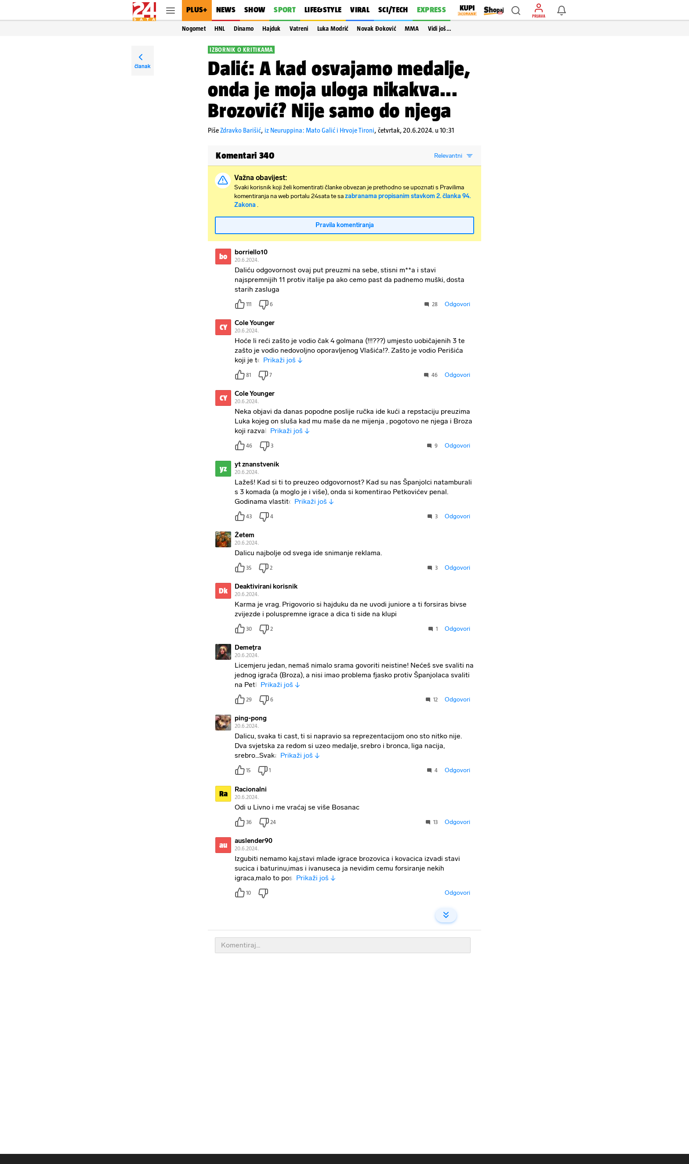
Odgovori (457, 306)
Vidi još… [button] (439, 28)
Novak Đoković (376, 28)
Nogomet (194, 28)
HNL (219, 28)
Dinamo (244, 28)
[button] (516, 10)
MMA (412, 28)
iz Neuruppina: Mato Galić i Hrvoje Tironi (319, 130)
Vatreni (299, 28)
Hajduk (271, 28)
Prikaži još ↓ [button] (283, 362)
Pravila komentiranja (344, 227)
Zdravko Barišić (240, 130)
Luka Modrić (332, 28)
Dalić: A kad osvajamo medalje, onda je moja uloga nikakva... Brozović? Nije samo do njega (339, 89)
